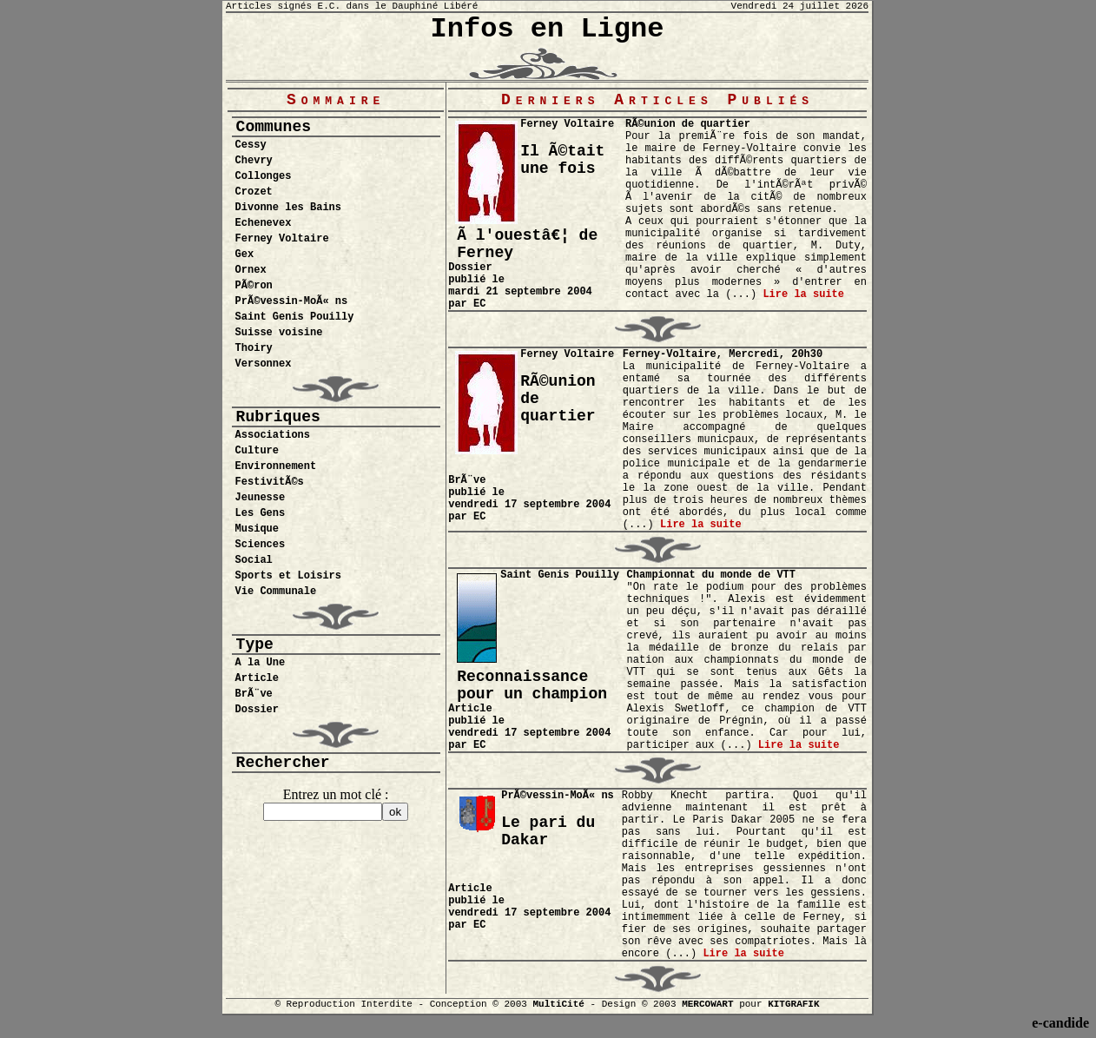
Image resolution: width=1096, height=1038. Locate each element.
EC (479, 304)
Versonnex (263, 364)
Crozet (254, 192)
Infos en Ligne (547, 29)
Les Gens (260, 513)
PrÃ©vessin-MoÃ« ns (291, 301)
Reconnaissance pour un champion (532, 685)
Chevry (254, 161)
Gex (244, 254)
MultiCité (558, 1004)
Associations (272, 435)
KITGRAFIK (793, 1004)
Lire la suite (803, 294)
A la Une (260, 663)
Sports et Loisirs (288, 576)
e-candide (1060, 1022)
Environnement (276, 466)
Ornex (251, 270)
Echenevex (263, 223)
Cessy (251, 145)
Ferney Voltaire (282, 239)
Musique (257, 529)
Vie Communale (276, 591)
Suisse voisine (279, 333)
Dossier (257, 710)
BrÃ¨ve (254, 694)
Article (257, 678)
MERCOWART (707, 1004)
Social (254, 560)
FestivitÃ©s (269, 482)
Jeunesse (260, 498)
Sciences (260, 545)
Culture (257, 451)
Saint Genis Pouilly (294, 317)
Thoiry (254, 348)
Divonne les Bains (288, 208)
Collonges (263, 176)
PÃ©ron (254, 286)
